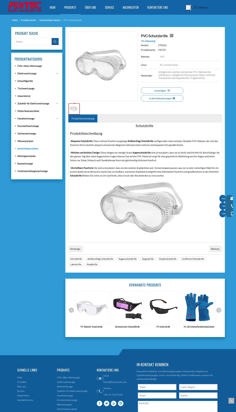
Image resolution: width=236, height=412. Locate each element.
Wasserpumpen (25, 141)
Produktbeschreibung (82, 118)
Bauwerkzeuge (25, 163)
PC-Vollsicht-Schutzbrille (91, 326)
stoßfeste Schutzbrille (193, 258)
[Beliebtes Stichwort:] (188, 7)
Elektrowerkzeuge (26, 73)
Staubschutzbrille (167, 258)
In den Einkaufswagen (162, 98)
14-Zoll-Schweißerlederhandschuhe (199, 326)
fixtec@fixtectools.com (115, 382)
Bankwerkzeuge (65, 386)
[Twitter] (106, 403)
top (231, 401)
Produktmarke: (148, 50)
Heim (19, 377)
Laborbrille (75, 264)
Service (21, 391)
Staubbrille (92, 264)
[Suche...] (33, 41)
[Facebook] (99, 403)
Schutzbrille (76, 258)
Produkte (21, 382)
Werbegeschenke (26, 156)
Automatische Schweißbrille (127, 326)
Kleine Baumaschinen (28, 110)
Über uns (21, 386)
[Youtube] (113, 403)
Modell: (145, 45)
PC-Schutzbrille (163, 326)
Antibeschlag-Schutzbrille (100, 258)
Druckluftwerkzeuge (28, 126)
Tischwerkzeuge (25, 88)
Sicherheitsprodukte (27, 148)
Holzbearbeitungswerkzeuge (32, 171)
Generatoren (23, 95)
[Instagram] (120, 403)
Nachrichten (23, 395)
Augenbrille (148, 258)
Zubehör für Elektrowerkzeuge (33, 103)
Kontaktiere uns (25, 400)
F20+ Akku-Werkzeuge (29, 65)
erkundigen (162, 90)
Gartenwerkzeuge (26, 133)
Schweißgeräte (25, 80)
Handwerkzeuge (25, 118)
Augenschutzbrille (128, 258)
